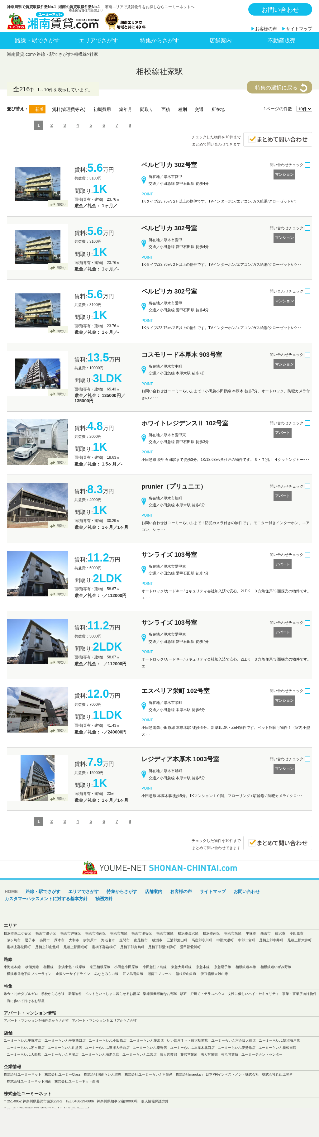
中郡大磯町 (225, 940)
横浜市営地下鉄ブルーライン (29, 974)
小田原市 (296, 933)
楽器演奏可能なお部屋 (160, 994)
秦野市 (45, 940)
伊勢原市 (90, 940)
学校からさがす (53, 994)
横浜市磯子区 (46, 933)
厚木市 (59, 940)
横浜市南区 (211, 933)
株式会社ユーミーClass (63, 1074)
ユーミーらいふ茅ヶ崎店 (26, 1047)
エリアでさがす (98, 40)
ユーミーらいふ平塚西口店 (65, 1040)
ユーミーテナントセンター (262, 1054)
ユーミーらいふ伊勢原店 (236, 1047)
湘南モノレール (160, 974)
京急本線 (203, 967)
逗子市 (30, 940)
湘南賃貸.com (20, 54)
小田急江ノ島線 (155, 967)
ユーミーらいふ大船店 (24, 1054)
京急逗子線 (222, 967)
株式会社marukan (189, 1074)
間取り (61, 204)
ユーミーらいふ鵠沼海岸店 (279, 1040)
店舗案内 (220, 40)
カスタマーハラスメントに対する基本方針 (46, 898)
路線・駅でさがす (37, 40)
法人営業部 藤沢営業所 (179, 1054)
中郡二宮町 (246, 940)
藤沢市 (280, 933)
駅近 (183, 994)
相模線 (80, 54)
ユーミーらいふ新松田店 (277, 1047)
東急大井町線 (181, 967)
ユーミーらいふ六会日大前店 (233, 1040)
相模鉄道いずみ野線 (275, 967)
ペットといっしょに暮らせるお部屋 (112, 994)
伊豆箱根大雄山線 (214, 974)
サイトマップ (299, 28)
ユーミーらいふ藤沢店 (147, 1040)
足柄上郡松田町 (19, 947)
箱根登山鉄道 (186, 974)
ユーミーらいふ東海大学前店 (107, 1047)
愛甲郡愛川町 (190, 947)
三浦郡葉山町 (177, 940)
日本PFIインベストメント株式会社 (232, 1074)
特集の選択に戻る (276, 88)
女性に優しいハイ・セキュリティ (253, 994)
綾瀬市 (157, 940)
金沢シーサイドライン (73, 974)
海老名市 (108, 940)
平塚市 (251, 933)
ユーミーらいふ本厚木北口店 (192, 1047)
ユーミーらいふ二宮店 (139, 1054)
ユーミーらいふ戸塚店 (61, 1054)
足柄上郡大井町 (300, 940)
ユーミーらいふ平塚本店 (22, 1040)
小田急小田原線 (126, 967)
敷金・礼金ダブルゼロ (21, 994)
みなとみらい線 (106, 974)
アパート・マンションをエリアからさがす (104, 1020)
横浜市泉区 (232, 933)
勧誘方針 (104, 898)
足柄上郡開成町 (76, 947)
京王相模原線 (100, 967)
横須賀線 (32, 967)
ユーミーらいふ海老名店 (100, 1054)
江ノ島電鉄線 (133, 974)
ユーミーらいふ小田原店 (107, 1040)
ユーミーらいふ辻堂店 (65, 1047)
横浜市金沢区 (188, 933)
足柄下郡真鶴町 (132, 947)
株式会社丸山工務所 (277, 1074)
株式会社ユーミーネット (22, 1074)
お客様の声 (266, 28)
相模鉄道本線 (246, 967)
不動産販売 (282, 40)
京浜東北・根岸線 (71, 967)
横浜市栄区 (165, 933)
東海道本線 (12, 967)
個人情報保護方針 (155, 1101)
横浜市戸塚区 (70, 933)
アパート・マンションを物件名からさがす (36, 1020)
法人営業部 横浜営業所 (219, 1054)
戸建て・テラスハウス (207, 994)
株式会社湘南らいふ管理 (102, 1074)
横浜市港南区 (95, 933)
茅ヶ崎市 (14, 940)
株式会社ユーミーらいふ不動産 (149, 1074)
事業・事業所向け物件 (299, 994)
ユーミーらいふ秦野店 (150, 1047)
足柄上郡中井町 (271, 940)
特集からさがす (159, 40)
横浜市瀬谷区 (141, 933)
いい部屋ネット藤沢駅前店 (187, 1040)
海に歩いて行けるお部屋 (26, 1001)
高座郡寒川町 (202, 940)
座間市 (124, 940)
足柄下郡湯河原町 (162, 947)
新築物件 (75, 994)
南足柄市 (141, 940)
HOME (11, 891)
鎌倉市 (265, 933)
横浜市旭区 (118, 933)
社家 (93, 54)
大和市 (74, 940)
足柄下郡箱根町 (104, 947)
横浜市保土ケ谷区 (17, 933)
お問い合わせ (280, 9)
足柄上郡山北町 (47, 947)
